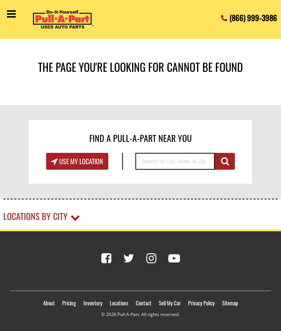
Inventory (92, 303)
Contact (143, 303)
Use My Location (80, 161)
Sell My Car (170, 303)
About (49, 303)
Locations (119, 303)
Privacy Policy (201, 303)
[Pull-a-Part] (69, 19)
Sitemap (230, 303)
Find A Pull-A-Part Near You (140, 137)
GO (225, 161)
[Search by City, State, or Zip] (175, 161)
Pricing (69, 303)
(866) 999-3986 (253, 16)
